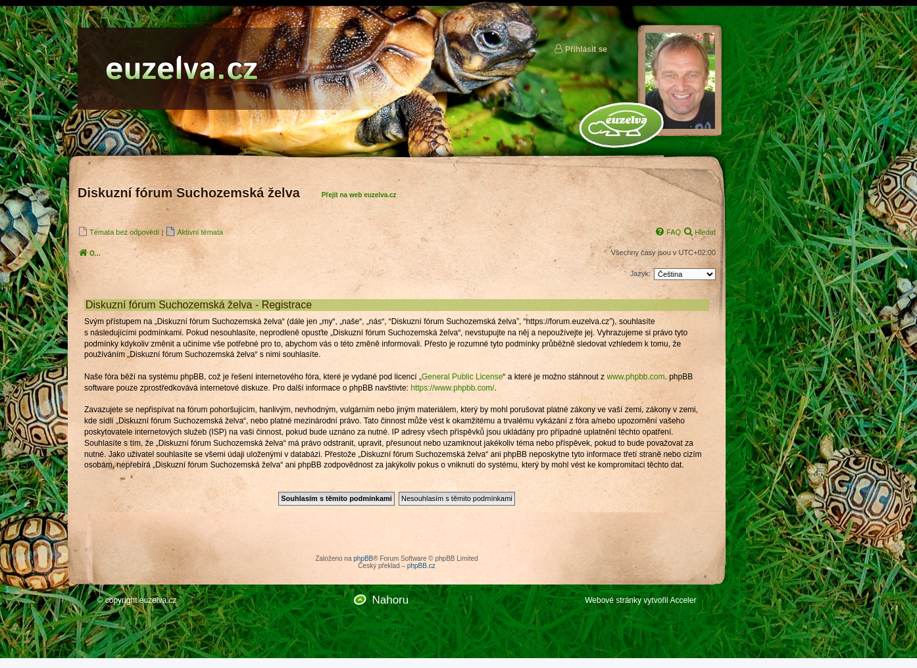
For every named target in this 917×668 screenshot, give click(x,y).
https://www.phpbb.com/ (452, 388)
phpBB (363, 558)
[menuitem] (118, 232)
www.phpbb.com (635, 376)
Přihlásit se (580, 49)
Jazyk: (640, 273)
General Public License (462, 376)
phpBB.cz (421, 565)
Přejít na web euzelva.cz (359, 195)
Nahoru (390, 600)
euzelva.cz (158, 600)
